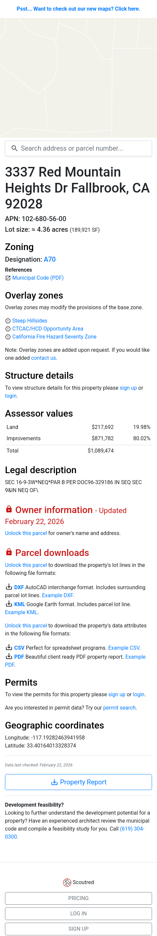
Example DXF (57, 595)
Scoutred (83, 882)
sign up (128, 388)
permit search (119, 708)
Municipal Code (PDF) (38, 278)
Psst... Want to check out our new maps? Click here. (78, 9)
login (11, 396)
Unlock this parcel (26, 533)
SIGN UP (78, 929)
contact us (43, 358)
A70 (50, 259)
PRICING (78, 898)
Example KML (21, 612)
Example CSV (123, 648)
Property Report (78, 782)
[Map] (78, 78)
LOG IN (78, 913)
